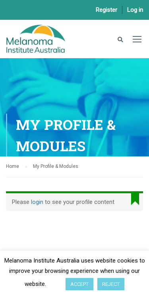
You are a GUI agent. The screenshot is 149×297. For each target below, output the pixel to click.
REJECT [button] (111, 284)
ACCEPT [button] (79, 284)
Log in (135, 9)
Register (106, 9)
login (37, 202)
